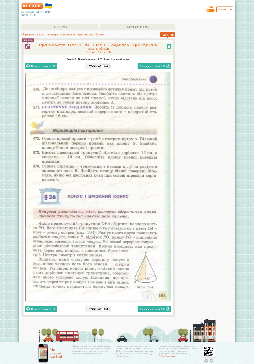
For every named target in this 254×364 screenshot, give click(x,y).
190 (40, 66)
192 (154, 66)
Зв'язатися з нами (167, 356)
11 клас (60, 26)
